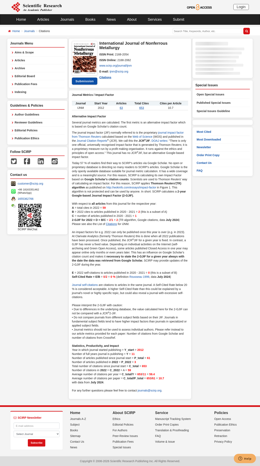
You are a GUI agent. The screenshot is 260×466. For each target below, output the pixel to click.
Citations (105, 77)
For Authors (120, 430)
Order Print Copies (167, 424)
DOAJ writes (159, 140)
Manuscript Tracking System (173, 419)
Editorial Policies (26, 130)
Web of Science (143, 136)
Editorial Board (25, 76)
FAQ (200, 170)
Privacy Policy (223, 441)
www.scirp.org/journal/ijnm (115, 65)
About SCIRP (124, 413)
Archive (20, 68)
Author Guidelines (27, 114)
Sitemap (75, 436)
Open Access (222, 419)
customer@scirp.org (30, 183)
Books (90, 19)
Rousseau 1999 (139, 276)
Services (155, 19)
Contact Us (204, 162)
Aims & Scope (24, 52)
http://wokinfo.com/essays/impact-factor (131, 187)
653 (141, 107)
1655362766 (26, 198)
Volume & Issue (165, 441)
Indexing (20, 92)
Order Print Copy (208, 155)
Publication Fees (26, 84)
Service (161, 413)
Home (21, 19)
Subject (75, 424)
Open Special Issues (210, 94)
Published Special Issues (214, 102)
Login (241, 7)
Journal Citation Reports (92, 140)
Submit (178, 19)
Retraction (220, 436)
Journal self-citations (85, 285)
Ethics (116, 419)
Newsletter (204, 147)
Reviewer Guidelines (28, 122)
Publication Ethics (27, 138)
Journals (67, 19)
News (111, 19)
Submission (84, 81)
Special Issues (122, 447)
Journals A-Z (78, 419)
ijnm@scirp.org (119, 71)
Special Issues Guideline (213, 111)
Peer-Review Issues (125, 436)
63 (121, 107)
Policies (221, 413)
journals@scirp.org (149, 390)
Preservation (222, 430)
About (131, 19)
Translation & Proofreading (172, 430)
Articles (43, 19)
